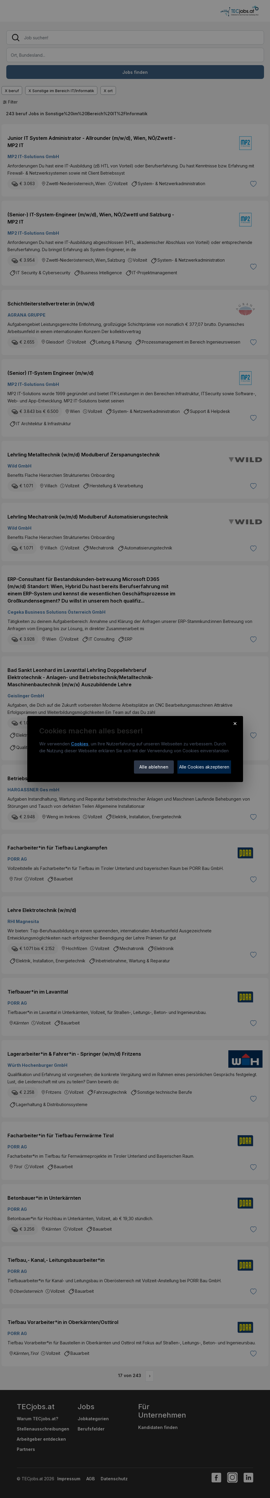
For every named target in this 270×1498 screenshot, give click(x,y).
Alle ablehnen (153, 766)
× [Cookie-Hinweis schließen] (235, 723)
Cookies (79, 743)
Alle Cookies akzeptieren (204, 766)
